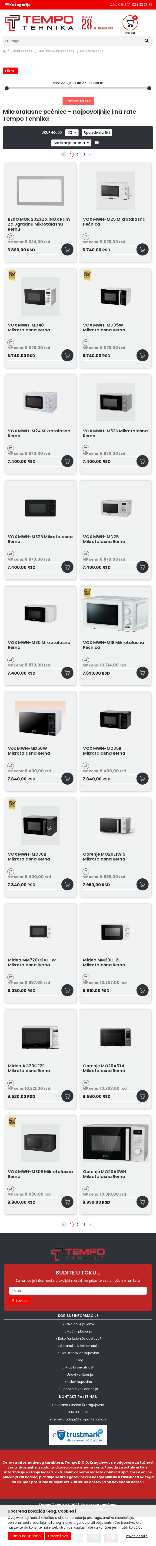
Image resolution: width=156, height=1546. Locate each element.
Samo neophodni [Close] (25, 1536)
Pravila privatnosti (80, 1367)
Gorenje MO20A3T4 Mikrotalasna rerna (104, 1068)
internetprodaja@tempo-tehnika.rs (78, 1419)
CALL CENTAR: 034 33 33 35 (131, 4)
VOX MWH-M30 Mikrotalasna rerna (39, 645)
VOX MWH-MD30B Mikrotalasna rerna (29, 857)
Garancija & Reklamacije (80, 1345)
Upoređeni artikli (97, 132)
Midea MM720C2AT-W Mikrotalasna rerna (32, 962)
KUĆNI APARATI (22, 51)
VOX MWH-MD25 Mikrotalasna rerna (104, 539)
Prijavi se (20, 1300)
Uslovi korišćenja (80, 1374)
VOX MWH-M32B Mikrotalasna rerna (40, 539)
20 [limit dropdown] (70, 132)
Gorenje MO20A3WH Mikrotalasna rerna (104, 1174)
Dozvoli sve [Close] (58, 1536)
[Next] (91, 154)
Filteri (10, 71)
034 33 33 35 (78, 1412)
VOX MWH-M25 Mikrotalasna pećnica (114, 222)
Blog (79, 1360)
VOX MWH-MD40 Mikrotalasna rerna (29, 328)
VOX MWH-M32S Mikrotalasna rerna (115, 433)
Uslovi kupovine (79, 1381)
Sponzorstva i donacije (80, 1389)
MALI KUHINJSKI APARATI (56, 51)
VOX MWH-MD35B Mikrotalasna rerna (104, 751)
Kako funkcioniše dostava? (79, 1338)
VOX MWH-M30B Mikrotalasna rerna (40, 1174)
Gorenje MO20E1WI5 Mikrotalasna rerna (104, 857)
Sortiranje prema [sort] (70, 143)
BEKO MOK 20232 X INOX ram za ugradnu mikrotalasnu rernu (39, 224)
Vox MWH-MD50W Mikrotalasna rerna (29, 751)
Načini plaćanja (79, 1331)
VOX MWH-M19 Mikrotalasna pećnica (113, 645)
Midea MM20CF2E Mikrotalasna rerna (104, 962)
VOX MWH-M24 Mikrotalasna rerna (39, 433)
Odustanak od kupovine (79, 1353)
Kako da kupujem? (80, 1324)
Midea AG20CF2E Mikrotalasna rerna (29, 1068)
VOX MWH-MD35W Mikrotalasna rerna (104, 328)
